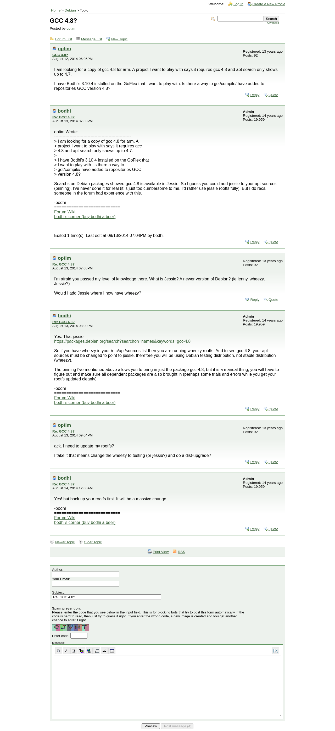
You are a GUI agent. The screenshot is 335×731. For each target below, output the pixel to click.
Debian (70, 10)
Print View (161, 552)
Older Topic (93, 542)
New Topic (119, 39)
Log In (238, 4)
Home (55, 10)
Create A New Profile (269, 4)
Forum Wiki (64, 212)
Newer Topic (65, 542)
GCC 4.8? (60, 55)
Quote (273, 95)
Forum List (63, 39)
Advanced (273, 22)
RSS (181, 552)
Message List (91, 39)
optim (70, 28)
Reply (254, 95)
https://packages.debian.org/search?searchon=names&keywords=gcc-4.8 (122, 341)
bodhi (64, 111)
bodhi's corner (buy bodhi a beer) (84, 216)
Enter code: (61, 636)
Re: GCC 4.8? (63, 117)
